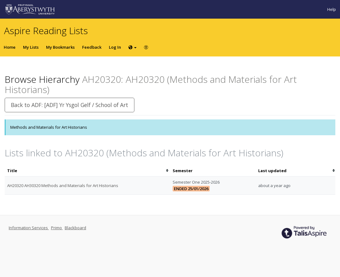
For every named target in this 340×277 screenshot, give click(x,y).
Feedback (91, 47)
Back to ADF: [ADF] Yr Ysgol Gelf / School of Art (69, 105)
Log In (115, 47)
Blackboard (75, 227)
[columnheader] (87, 170)
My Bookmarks (60, 47)
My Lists (31, 47)
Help (331, 9)
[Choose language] (132, 47)
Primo (57, 227)
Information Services (29, 227)
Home (10, 47)
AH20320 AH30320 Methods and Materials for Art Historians (62, 185)
